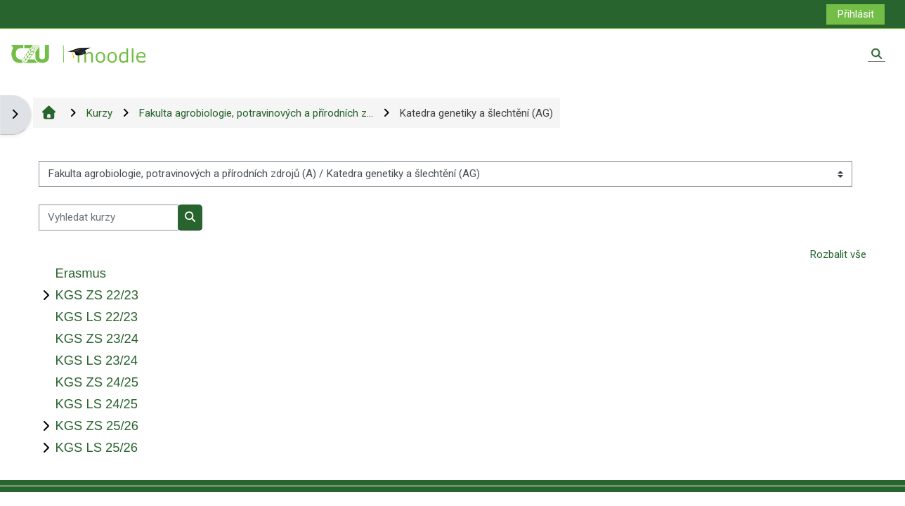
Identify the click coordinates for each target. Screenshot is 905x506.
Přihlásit (855, 14)
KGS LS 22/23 (96, 316)
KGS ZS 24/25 (96, 382)
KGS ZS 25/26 (96, 425)
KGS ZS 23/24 (96, 338)
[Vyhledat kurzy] (108, 218)
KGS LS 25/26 (96, 447)
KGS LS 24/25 (96, 403)
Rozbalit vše (837, 254)
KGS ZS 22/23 (96, 294)
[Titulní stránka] (79, 53)
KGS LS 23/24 (96, 360)
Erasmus (80, 273)
